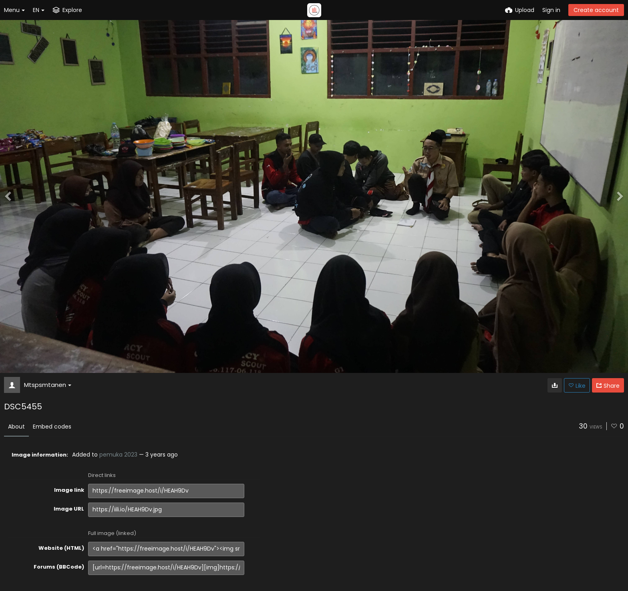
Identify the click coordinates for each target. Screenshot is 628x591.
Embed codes (52, 427)
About (16, 427)
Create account (596, 10)
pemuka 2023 (118, 455)
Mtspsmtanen (47, 385)
